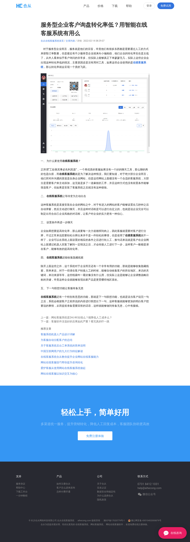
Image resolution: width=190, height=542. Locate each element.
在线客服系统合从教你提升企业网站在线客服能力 (70, 356)
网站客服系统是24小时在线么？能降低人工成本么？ (81, 317)
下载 (115, 6)
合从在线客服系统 (65, 520)
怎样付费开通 (63, 491)
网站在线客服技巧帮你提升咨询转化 (62, 362)
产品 (86, 6)
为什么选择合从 (105, 495)
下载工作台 (22, 491)
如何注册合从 (63, 483)
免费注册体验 (95, 436)
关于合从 (101, 483)
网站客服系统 (96, 524)
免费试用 (166, 5)
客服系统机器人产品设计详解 (58, 334)
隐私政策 (101, 499)
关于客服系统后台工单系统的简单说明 (63, 345)
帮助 (129, 6)
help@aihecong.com (150, 488)
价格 (100, 6)
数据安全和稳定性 (106, 491)
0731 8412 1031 (148, 484)
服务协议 (20, 483)
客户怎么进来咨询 (66, 487)
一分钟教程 (22, 495)
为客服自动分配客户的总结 (56, 340)
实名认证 (101, 487)
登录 (149, 5)
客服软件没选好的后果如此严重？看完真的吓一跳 (80, 321)
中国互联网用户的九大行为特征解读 (62, 351)
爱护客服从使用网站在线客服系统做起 (63, 368)
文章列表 (70, 40)
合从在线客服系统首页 (52, 40)
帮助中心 (20, 487)
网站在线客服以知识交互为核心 (59, 373)
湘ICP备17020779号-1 (114, 520)
